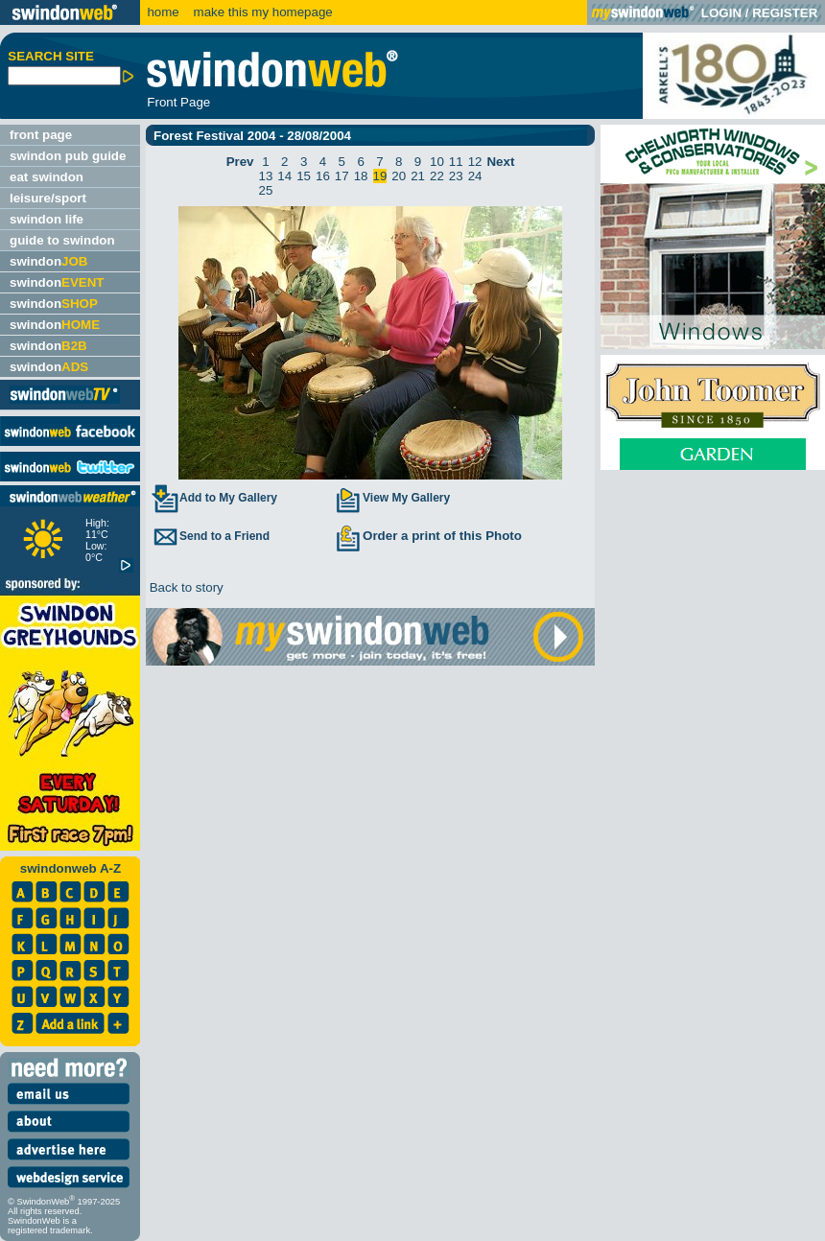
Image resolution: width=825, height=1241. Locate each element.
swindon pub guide (68, 156)
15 (303, 176)
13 (266, 176)
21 (418, 176)
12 (475, 161)
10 (437, 161)
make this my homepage (261, 12)
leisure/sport (48, 198)
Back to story (185, 587)
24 (475, 176)
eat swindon (46, 177)
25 (266, 190)
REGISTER (784, 13)
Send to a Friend (210, 536)
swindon (48, 261)
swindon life (46, 219)
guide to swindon (62, 240)
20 (398, 176)
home (162, 12)
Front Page (178, 102)
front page (41, 135)
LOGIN (721, 13)
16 (323, 176)
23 (456, 176)
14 (284, 176)
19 (380, 176)
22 (437, 176)
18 (361, 176)
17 (342, 176)
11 (456, 161)
